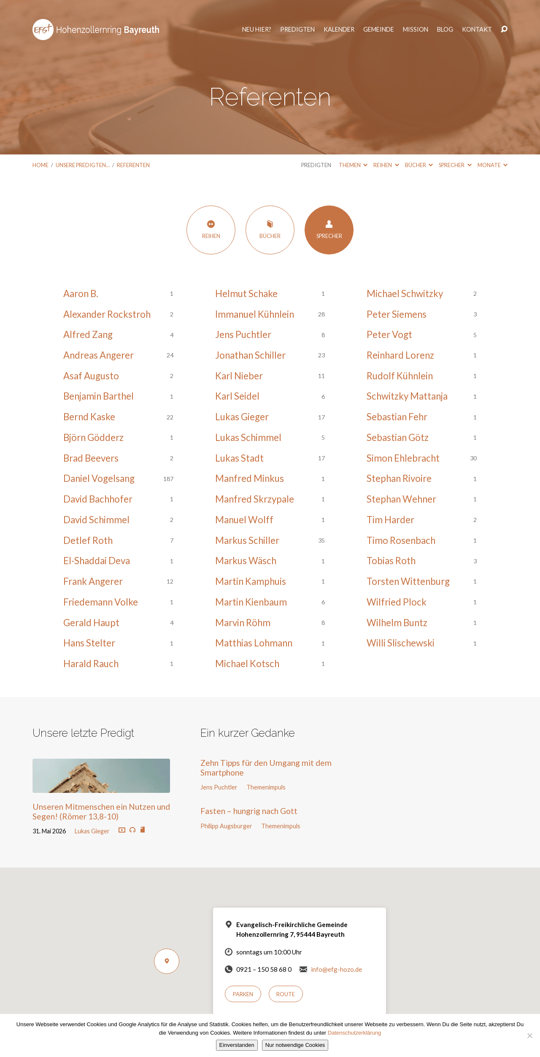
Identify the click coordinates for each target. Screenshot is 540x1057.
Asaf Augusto (91, 375)
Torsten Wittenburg (408, 581)
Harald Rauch (91, 663)
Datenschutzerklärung (354, 1033)
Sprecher (455, 165)
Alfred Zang (88, 334)
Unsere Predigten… (83, 165)
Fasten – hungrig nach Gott (248, 811)
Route (285, 994)
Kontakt (475, 26)
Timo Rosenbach (401, 540)
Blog (443, 26)
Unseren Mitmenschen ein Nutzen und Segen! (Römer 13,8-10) (101, 811)
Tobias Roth (391, 560)
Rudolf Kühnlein (400, 375)
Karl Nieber (239, 375)
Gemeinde (377, 26)
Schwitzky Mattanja (407, 396)
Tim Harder (390, 519)
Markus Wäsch (245, 560)
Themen (353, 165)
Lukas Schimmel (248, 437)
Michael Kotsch (247, 663)
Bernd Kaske (89, 416)
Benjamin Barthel (98, 396)
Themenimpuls (266, 787)
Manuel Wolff (244, 519)
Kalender (337, 26)
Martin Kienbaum (251, 602)
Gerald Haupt (91, 622)
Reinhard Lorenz (400, 355)
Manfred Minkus (249, 478)
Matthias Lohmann (253, 643)
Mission (414, 26)
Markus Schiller (247, 540)
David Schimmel (96, 519)
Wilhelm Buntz (397, 622)
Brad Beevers (91, 458)
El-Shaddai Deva (96, 560)
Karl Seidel (237, 396)
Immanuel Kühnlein (254, 314)
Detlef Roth (88, 540)
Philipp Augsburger (226, 826)
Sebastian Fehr (397, 416)
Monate (493, 165)
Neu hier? (255, 26)
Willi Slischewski (401, 643)
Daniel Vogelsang (99, 478)
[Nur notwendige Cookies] (529, 1035)
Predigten (295, 26)
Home (40, 165)
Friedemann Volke (100, 602)
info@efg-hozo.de (336, 969)
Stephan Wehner (401, 499)
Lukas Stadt (239, 458)
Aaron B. (80, 293)
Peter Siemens (397, 314)
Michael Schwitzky (405, 293)
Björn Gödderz (93, 437)
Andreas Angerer (98, 355)
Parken (243, 994)
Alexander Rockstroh (107, 314)
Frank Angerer (93, 581)
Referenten (133, 165)
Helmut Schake (246, 293)
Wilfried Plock (397, 602)
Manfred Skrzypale (254, 499)
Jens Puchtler (243, 334)
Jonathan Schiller (250, 355)
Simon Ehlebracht (403, 458)
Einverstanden (236, 1045)
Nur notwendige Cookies (295, 1045)
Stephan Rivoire (399, 478)
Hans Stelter (89, 643)
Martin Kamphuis (250, 581)
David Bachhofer (97, 499)
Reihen (386, 165)
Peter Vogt (389, 334)
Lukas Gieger (242, 416)
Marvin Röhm (242, 622)
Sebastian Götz (398, 437)
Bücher (419, 165)
